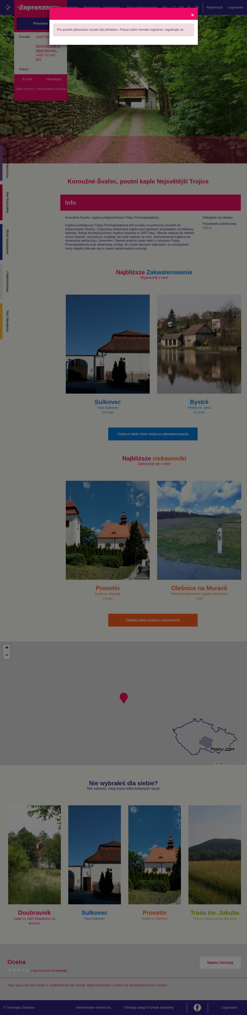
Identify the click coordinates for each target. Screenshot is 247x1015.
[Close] (192, 14)
